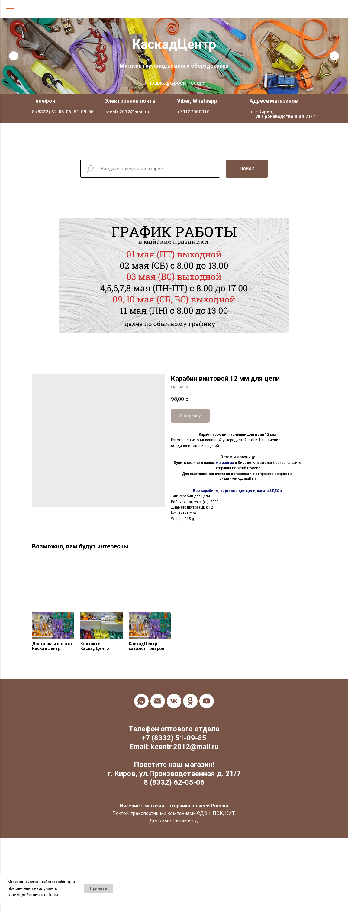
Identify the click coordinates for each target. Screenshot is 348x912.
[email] (157, 701)
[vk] (174, 701)
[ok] (190, 701)
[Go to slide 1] (167, 84)
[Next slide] (334, 55)
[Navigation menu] (10, 9)
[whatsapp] (141, 701)
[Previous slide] (13, 55)
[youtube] (206, 701)
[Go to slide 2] (174, 84)
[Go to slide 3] (180, 84)
